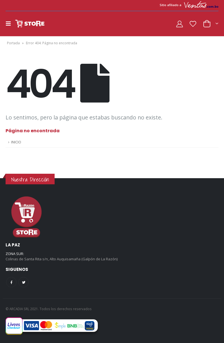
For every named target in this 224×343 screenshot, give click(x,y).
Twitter (23, 282)
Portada (13, 43)
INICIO (16, 142)
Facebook (11, 282)
